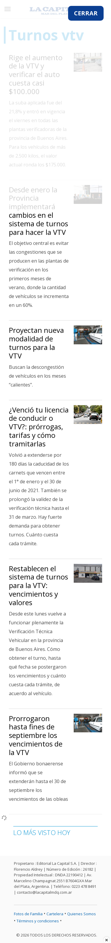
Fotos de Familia (28, 913)
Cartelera (54, 913)
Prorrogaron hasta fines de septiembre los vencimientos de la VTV (35, 735)
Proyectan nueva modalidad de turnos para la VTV (36, 342)
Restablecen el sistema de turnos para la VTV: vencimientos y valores (38, 585)
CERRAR (86, 13)
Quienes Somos (81, 913)
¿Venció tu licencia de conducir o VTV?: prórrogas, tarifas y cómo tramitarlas (39, 426)
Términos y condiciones (38, 921)
